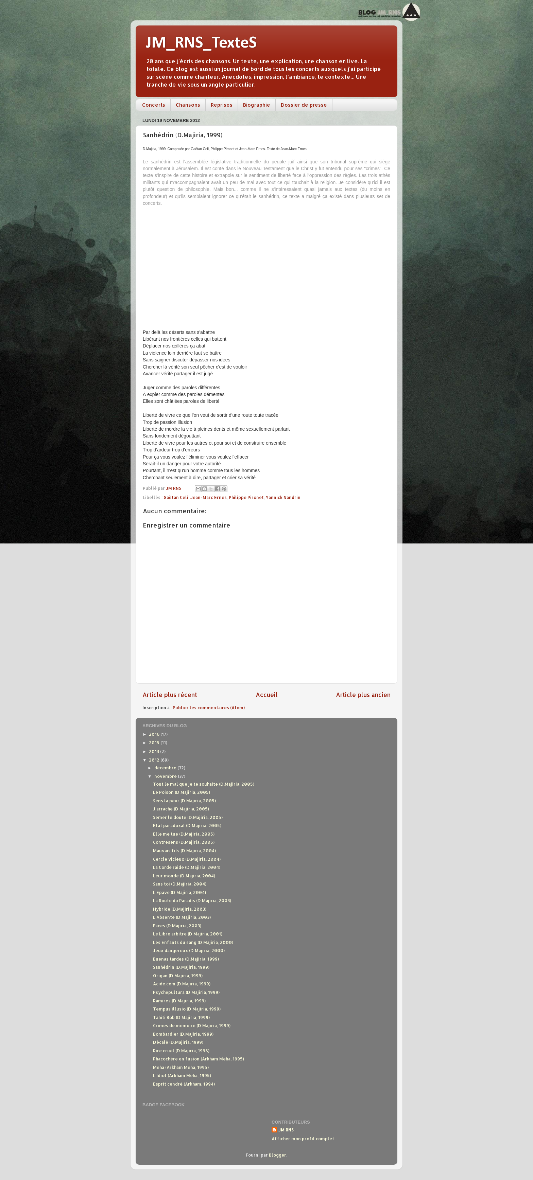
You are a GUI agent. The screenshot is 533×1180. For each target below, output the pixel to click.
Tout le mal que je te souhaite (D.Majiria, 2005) (203, 784)
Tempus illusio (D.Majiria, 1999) (187, 1009)
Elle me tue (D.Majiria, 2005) (183, 834)
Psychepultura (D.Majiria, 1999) (186, 992)
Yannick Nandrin (283, 497)
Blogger (277, 1155)
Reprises (222, 105)
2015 (154, 742)
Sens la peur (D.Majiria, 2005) (184, 800)
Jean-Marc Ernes (208, 497)
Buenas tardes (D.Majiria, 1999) (186, 959)
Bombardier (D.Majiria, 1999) (183, 1034)
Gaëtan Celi (176, 497)
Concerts (153, 105)
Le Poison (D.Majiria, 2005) (181, 792)
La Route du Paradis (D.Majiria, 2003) (192, 900)
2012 (154, 760)
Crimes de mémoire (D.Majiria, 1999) (191, 1025)
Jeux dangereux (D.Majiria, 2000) (189, 950)
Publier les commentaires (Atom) (209, 707)
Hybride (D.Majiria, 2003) (179, 909)
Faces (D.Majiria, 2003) (177, 925)
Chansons (188, 105)
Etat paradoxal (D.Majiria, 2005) (187, 825)
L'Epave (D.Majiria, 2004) (179, 892)
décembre (165, 767)
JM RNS (286, 1129)
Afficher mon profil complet (303, 1138)
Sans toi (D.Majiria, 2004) (179, 884)
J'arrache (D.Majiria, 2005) (181, 808)
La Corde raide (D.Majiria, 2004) (186, 867)
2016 (154, 734)
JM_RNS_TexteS (201, 43)
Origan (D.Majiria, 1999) (178, 975)
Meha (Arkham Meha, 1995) (181, 1067)
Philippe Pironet (246, 497)
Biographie (256, 105)
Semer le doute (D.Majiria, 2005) (188, 817)
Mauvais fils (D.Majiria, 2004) (184, 850)
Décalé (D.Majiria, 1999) (178, 1042)
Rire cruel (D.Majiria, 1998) (181, 1050)
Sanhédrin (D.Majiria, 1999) (181, 967)
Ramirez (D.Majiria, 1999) (179, 1000)
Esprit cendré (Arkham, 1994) (184, 1084)
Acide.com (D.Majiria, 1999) (181, 983)
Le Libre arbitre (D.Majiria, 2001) (187, 933)
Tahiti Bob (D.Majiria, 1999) (181, 1017)
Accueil (267, 694)
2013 (154, 751)
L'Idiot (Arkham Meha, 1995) (182, 1075)
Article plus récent (169, 694)
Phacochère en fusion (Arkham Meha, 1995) (198, 1058)
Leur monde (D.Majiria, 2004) (184, 875)
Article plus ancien (363, 694)
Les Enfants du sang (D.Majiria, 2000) (193, 942)
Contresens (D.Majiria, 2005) (183, 842)
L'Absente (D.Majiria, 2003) (182, 917)
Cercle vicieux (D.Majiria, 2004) (187, 859)
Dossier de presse (304, 105)
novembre (166, 776)
